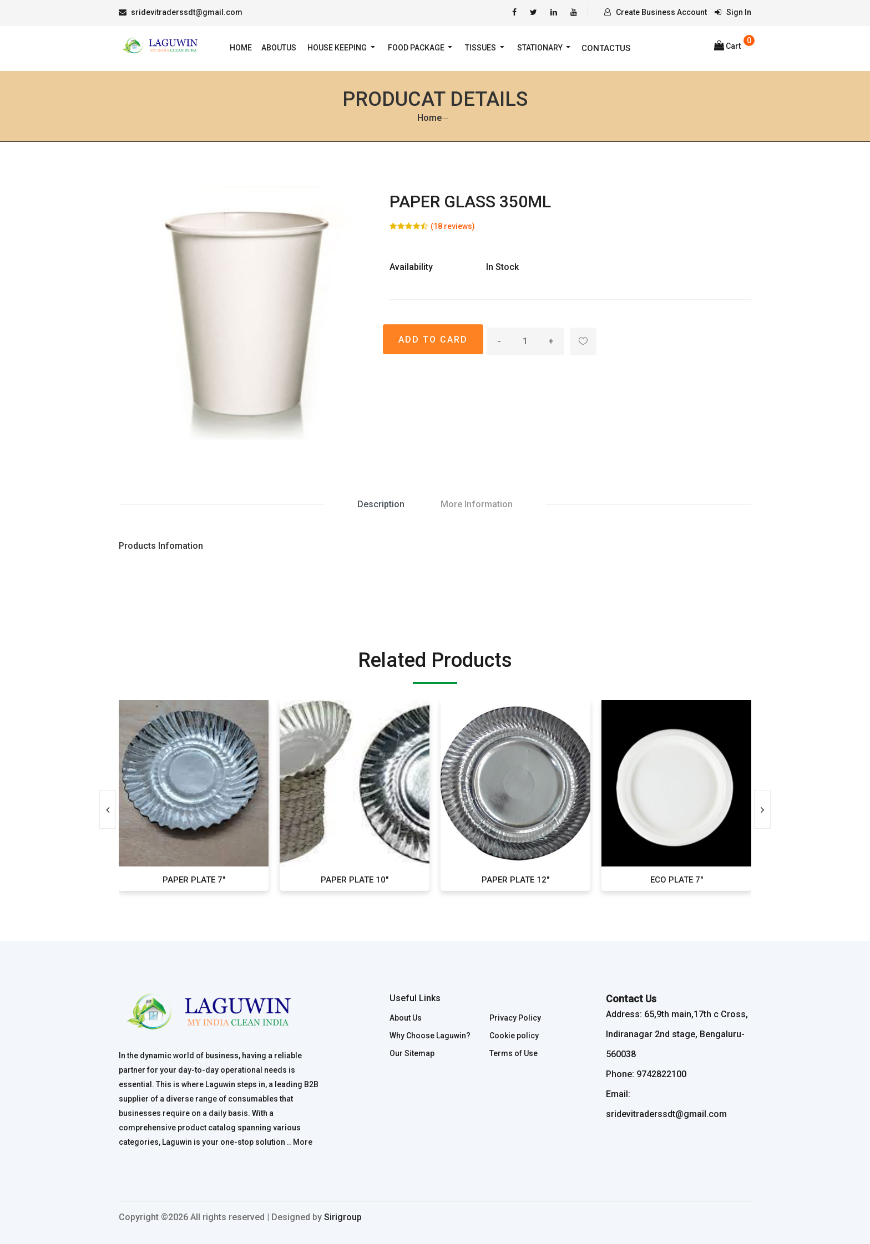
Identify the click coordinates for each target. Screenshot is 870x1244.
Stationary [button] (540, 47)
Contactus (605, 48)
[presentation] (107, 809)
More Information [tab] (477, 504)
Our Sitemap (412, 1053)
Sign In (733, 12)
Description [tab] (380, 504)
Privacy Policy (515, 1017)
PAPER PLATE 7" (194, 880)
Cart (727, 46)
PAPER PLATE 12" (515, 880)
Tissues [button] (481, 47)
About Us (406, 1017)
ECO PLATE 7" (676, 880)
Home (241, 47)
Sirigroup (343, 1217)
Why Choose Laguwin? (430, 1035)
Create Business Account (655, 12)
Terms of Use (513, 1053)
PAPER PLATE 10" (354, 880)
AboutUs (278, 47)
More (302, 1142)
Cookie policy (514, 1035)
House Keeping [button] (337, 47)
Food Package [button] (417, 47)
